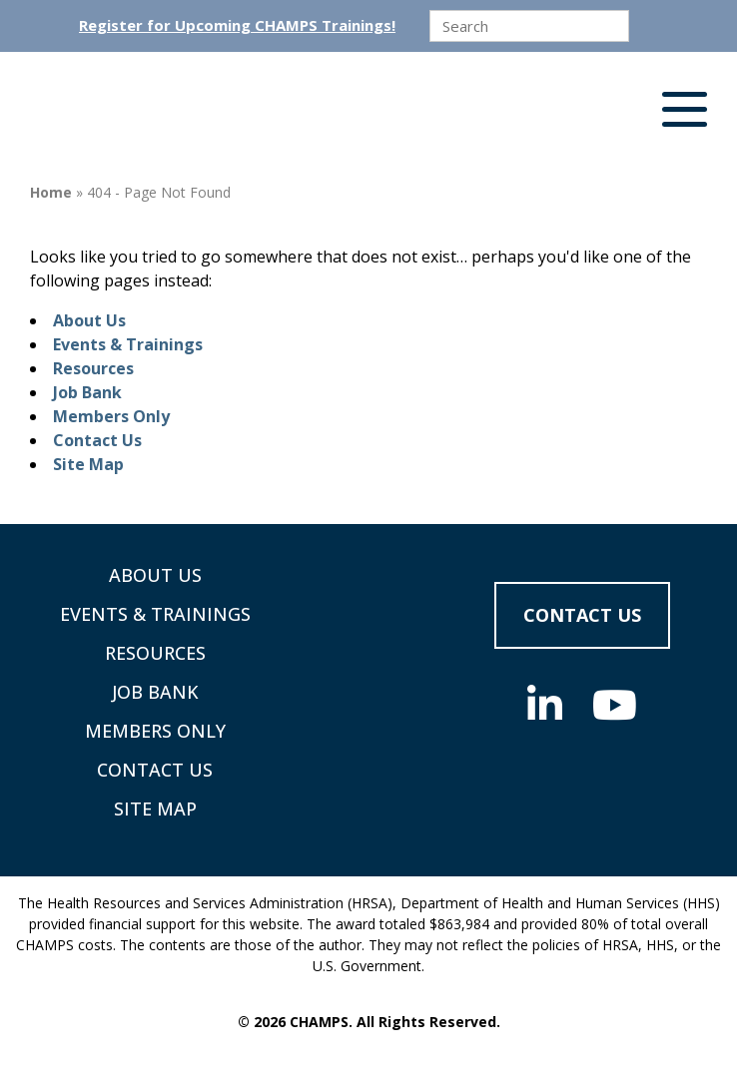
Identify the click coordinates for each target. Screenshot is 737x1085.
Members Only (111, 416)
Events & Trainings (128, 344)
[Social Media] (544, 705)
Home (51, 192)
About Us (89, 320)
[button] (684, 114)
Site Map (88, 464)
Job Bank (87, 392)
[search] (529, 26)
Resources (93, 368)
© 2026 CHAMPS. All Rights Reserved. (369, 1021)
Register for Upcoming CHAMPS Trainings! (237, 25)
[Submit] (648, 27)
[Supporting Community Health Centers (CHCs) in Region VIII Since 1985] (145, 114)
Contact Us (97, 440)
